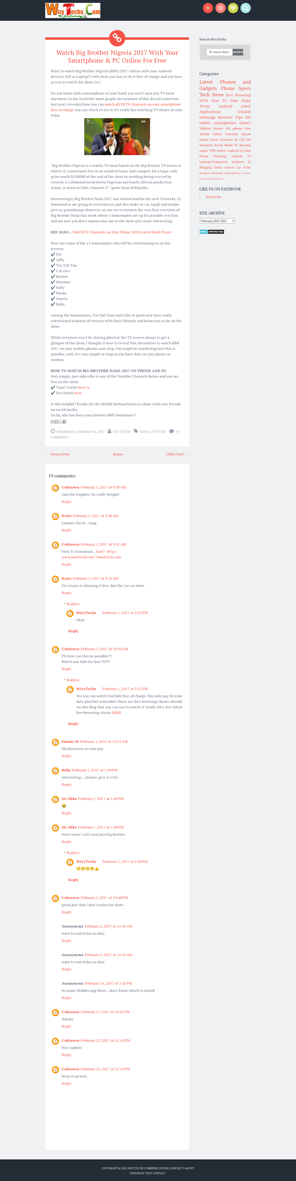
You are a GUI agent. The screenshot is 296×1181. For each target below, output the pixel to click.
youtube (159, 431)
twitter (221, 151)
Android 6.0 (235, 151)
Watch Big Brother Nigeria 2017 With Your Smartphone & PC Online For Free (117, 56)
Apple (203, 151)
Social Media (224, 145)
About (189, 1168)
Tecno (204, 106)
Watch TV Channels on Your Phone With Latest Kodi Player (122, 231)
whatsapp (207, 117)
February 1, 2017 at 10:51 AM (104, 741)
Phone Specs (236, 88)
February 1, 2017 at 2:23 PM (125, 612)
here (78, 392)
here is (83, 387)
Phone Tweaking (213, 156)
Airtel (246, 106)
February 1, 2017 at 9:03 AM (103, 486)
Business (226, 139)
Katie (67, 515)
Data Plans (240, 100)
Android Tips (232, 167)
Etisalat (244, 111)
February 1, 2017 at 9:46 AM (95, 515)
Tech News (211, 94)
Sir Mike (69, 798)
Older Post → (177, 453)
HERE (116, 712)
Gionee (218, 128)
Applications (210, 111)
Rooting (245, 145)
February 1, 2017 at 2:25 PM (125, 688)
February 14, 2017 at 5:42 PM (108, 983)
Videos (145, 431)
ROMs (247, 167)
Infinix (217, 134)
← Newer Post (58, 453)
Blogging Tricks (210, 167)
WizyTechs (122, 431)
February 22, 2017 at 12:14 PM (105, 1040)
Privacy (160, 1173)
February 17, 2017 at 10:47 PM (105, 1011)
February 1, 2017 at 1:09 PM (95, 769)
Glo (248, 117)
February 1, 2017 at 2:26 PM (125, 861)
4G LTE (239, 139)
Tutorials (231, 134)
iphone (237, 128)
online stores (209, 139)
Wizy (149, 1173)
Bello (66, 769)
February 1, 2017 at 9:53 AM (95, 578)
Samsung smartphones (226, 173)
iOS (227, 128)
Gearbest (205, 173)
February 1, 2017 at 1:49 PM (101, 798)
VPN (212, 151)
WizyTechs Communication (147, 1168)
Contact (176, 1168)
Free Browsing (238, 94)
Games (245, 122)
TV (236, 145)
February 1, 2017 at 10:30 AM (104, 648)
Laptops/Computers (213, 162)
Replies (73, 603)
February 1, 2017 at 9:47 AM (103, 544)
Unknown (70, 486)
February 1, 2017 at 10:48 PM (104, 897)
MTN (203, 100)
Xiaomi (246, 134)
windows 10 (241, 162)
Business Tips (230, 117)
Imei (248, 151)
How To (219, 100)
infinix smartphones (217, 122)
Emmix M (70, 741)
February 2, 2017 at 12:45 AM (108, 925)
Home (118, 453)
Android (225, 106)
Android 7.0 (241, 156)
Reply (66, 501)
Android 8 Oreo (214, 178)
